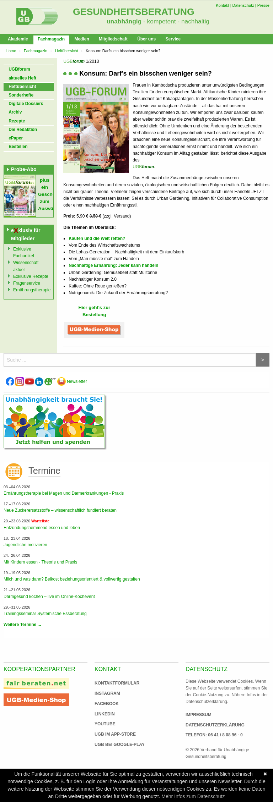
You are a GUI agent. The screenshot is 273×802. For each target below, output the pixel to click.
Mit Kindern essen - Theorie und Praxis (40, 562)
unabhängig (124, 21)
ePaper (16, 138)
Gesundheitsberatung (133, 11)
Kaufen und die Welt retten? (97, 238)
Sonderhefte (21, 95)
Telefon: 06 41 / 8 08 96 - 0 (214, 734)
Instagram (107, 693)
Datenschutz (243, 5)
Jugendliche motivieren (25, 544)
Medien (81, 39)
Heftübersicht (66, 51)
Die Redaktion (23, 129)
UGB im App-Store (112, 734)
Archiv (15, 112)
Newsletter (72, 381)
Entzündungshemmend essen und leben (42, 527)
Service (173, 39)
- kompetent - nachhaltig (175, 21)
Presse (263, 5)
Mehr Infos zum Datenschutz (193, 796)
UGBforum (19, 69)
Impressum (199, 714)
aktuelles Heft (22, 78)
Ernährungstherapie (31, 289)
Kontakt (222, 5)
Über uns (146, 39)
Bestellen (18, 146)
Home (11, 51)
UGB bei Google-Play (112, 744)
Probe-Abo (24, 169)
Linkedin (105, 714)
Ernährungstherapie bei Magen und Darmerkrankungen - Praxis (64, 493)
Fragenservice (26, 283)
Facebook (107, 703)
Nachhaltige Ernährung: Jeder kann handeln (113, 265)
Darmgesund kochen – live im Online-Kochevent (49, 596)
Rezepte (17, 121)
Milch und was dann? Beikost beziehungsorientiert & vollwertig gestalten (72, 579)
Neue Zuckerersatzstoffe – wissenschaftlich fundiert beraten (60, 510)
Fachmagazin (51, 39)
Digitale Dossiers (26, 103)
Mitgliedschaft (113, 39)
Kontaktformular (117, 683)
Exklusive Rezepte (30, 276)
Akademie (18, 39)
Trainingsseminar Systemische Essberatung (45, 613)
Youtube (105, 723)
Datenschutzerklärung (215, 725)
